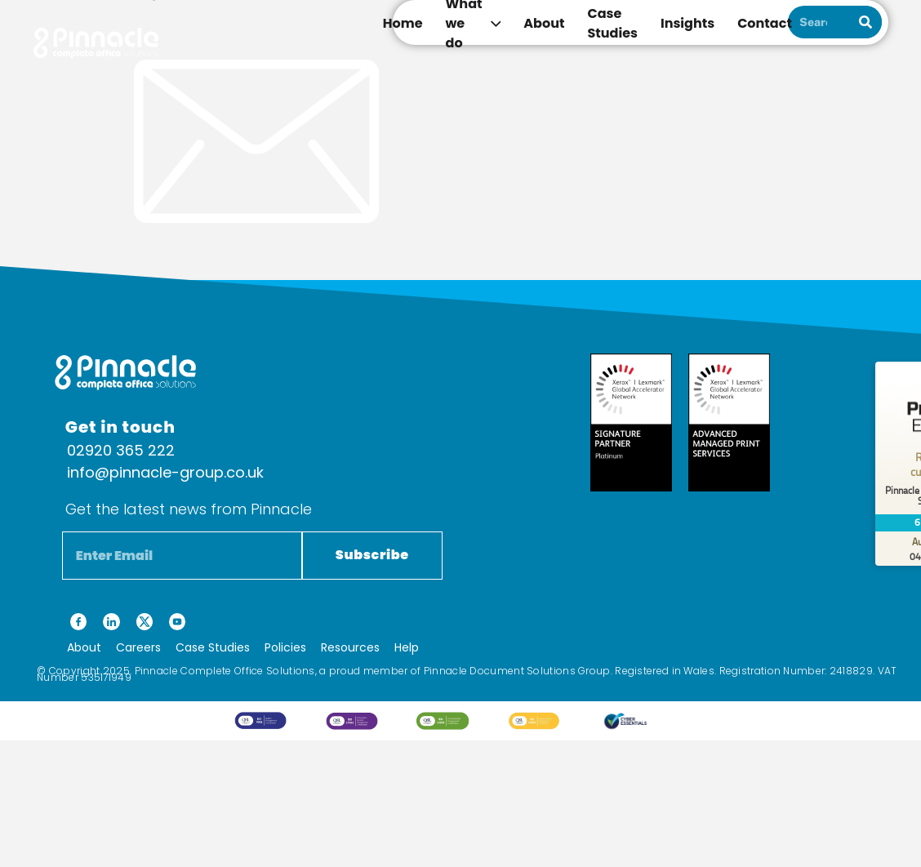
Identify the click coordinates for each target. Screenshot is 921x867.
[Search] (865, 22)
